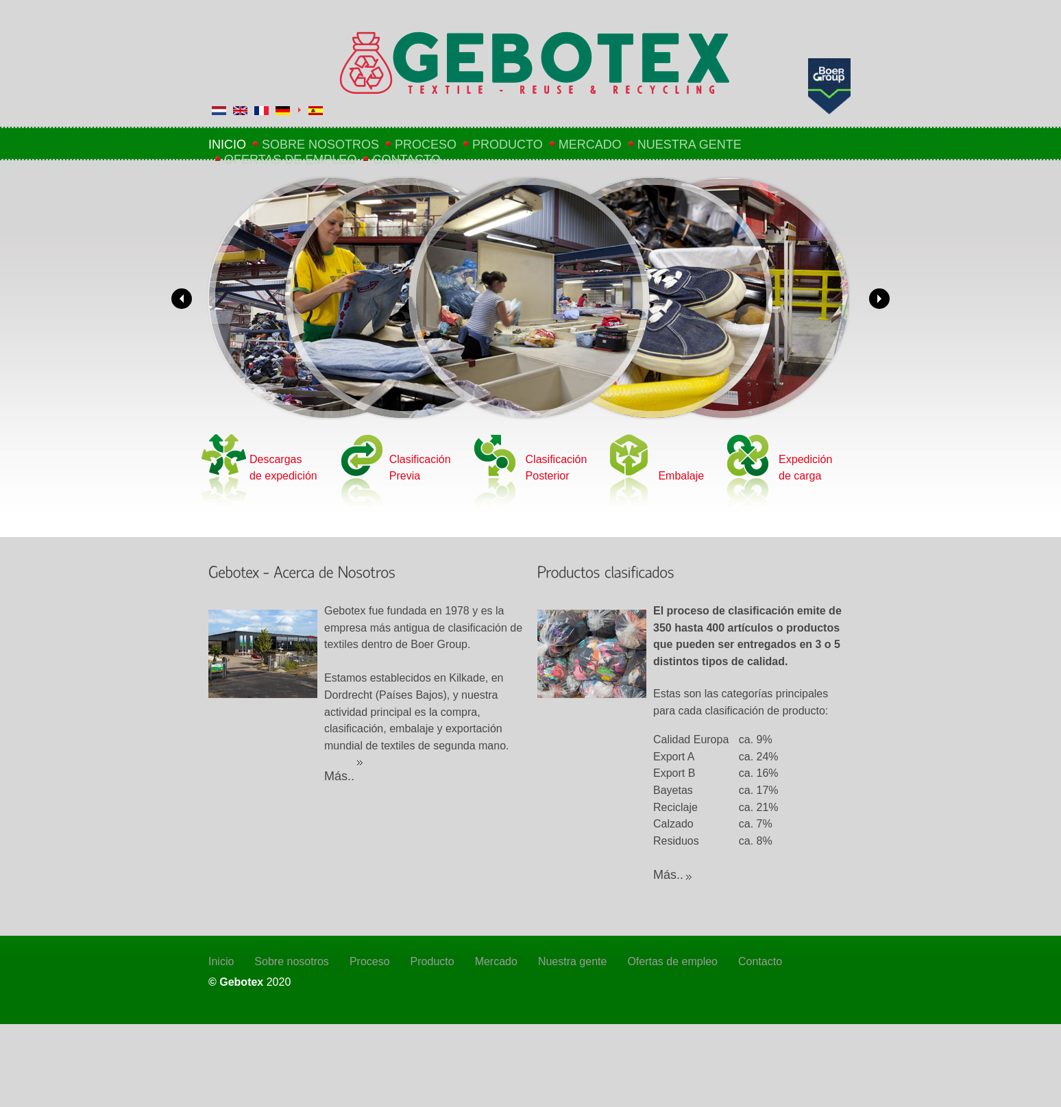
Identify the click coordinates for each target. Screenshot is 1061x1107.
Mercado (590, 144)
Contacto (406, 159)
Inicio (227, 144)
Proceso (425, 144)
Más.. (339, 776)
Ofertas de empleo (290, 159)
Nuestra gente (689, 144)
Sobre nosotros (320, 144)
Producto (507, 144)
